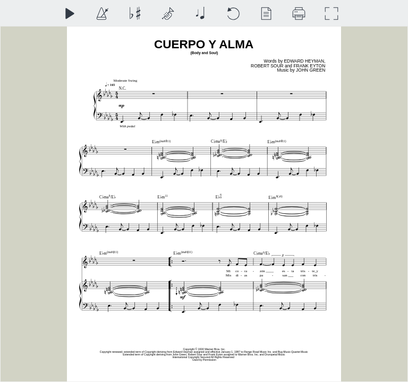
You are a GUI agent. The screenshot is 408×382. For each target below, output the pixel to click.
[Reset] (233, 13)
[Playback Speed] (102, 13)
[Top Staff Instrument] (167, 13)
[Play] (69, 13)
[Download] (299, 13)
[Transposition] (135, 13)
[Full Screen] (331, 13)
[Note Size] (200, 13)
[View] (266, 13)
